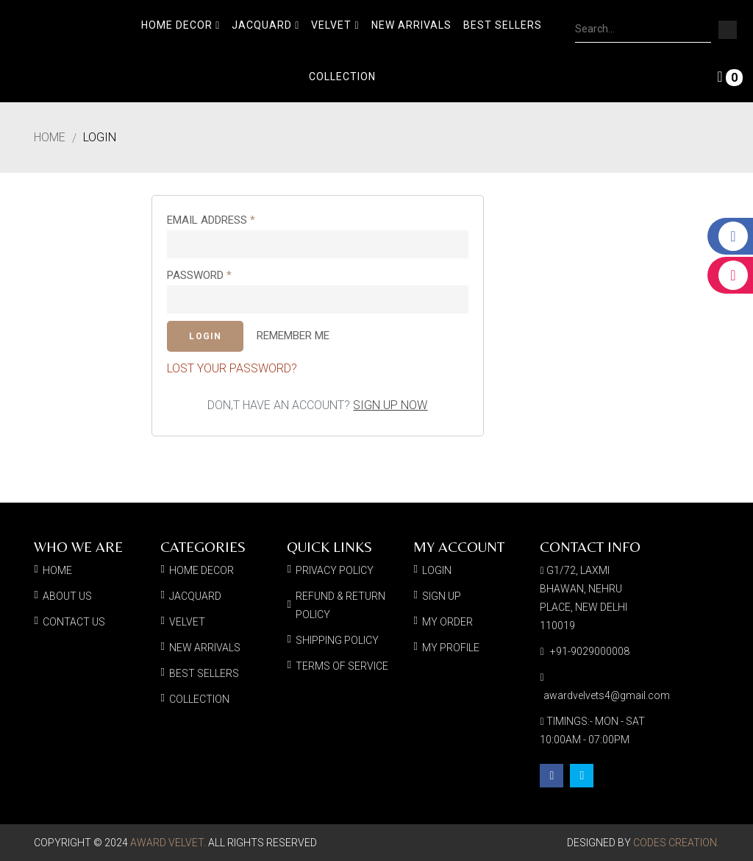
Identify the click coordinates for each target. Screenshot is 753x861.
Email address (211, 220)
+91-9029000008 (589, 651)
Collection (342, 76)
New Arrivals (411, 25)
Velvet (335, 25)
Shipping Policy (337, 640)
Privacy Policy (335, 570)
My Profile (450, 647)
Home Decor (180, 25)
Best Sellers (502, 25)
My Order (447, 622)
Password (199, 275)
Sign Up (441, 596)
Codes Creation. (676, 842)
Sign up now (390, 405)
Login (99, 137)
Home (49, 137)
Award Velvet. (168, 842)
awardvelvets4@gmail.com (606, 695)
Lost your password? (232, 368)
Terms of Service (342, 666)
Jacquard (265, 25)
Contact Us (74, 622)
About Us (67, 596)
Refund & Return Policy (340, 605)
